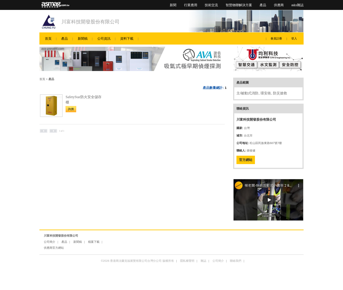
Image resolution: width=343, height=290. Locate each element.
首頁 (48, 38)
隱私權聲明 (187, 260)
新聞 (173, 5)
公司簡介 (49, 241)
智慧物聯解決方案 (239, 5)
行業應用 (190, 5)
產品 (263, 5)
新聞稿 (83, 38)
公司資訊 (104, 38)
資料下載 (126, 38)
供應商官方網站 (54, 247)
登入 (294, 38)
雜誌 (203, 260)
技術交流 (211, 5)
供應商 (279, 5)
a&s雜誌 (297, 5)
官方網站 (245, 160)
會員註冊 (276, 38)
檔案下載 (94, 241)
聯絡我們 (235, 260)
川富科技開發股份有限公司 (90, 21)
